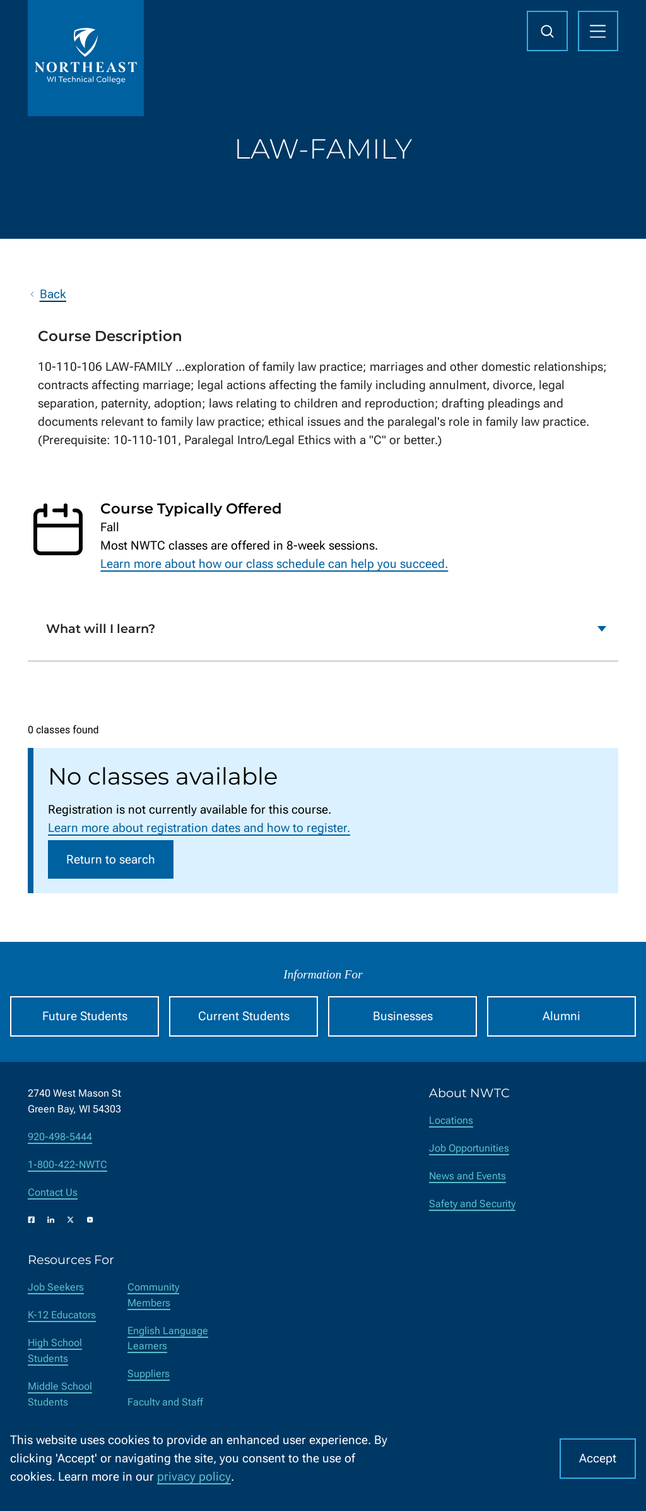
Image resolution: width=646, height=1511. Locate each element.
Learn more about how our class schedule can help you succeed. (274, 564)
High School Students (55, 1350)
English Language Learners (167, 1338)
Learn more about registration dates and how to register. (199, 828)
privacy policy (194, 1476)
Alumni (561, 1016)
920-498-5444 (60, 1137)
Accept (597, 1458)
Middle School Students (60, 1394)
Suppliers (148, 1374)
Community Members (153, 1295)
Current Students (244, 1016)
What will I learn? (100, 629)
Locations (451, 1120)
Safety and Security (472, 1204)
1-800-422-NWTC (67, 1165)
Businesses (403, 1016)
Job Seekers (56, 1287)
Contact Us (53, 1192)
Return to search (110, 859)
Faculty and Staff (165, 1402)
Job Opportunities (469, 1148)
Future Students (84, 1016)
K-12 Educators (62, 1315)
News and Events (467, 1176)
